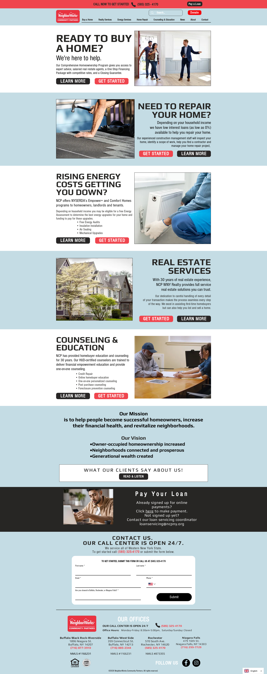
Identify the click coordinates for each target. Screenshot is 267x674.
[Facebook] (186, 663)
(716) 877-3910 (80, 647)
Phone (149, 578)
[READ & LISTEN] (133, 476)
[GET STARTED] (112, 81)
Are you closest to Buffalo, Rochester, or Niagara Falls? (97, 590)
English (250, 670)
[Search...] (160, 12)
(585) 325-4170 (128, 552)
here (150, 511)
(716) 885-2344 (120, 647)
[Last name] (163, 572)
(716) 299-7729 (191, 647)
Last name (141, 566)
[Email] (107, 584)
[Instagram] (196, 663)
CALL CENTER (119, 625)
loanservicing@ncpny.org (162, 524)
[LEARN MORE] (73, 81)
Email (78, 578)
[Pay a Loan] (194, 4)
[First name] (102, 572)
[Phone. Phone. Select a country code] (152, 584)
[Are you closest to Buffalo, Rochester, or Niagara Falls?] (107, 596)
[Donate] (194, 12)
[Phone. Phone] (173, 584)
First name (80, 566)
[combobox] (253, 671)
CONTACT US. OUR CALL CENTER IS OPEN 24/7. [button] (133, 540)
